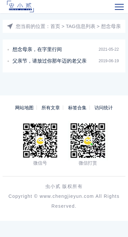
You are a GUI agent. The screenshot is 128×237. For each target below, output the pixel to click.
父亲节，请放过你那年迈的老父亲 (50, 61)
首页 (55, 26)
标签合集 (77, 107)
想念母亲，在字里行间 (37, 49)
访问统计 (103, 107)
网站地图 (24, 107)
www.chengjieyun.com (67, 196)
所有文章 (50, 107)
